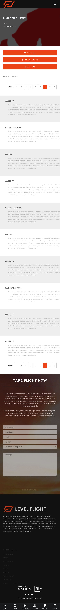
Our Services (30, 60)
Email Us (30, 53)
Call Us (30, 67)
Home (5, 23)
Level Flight (26, 598)
